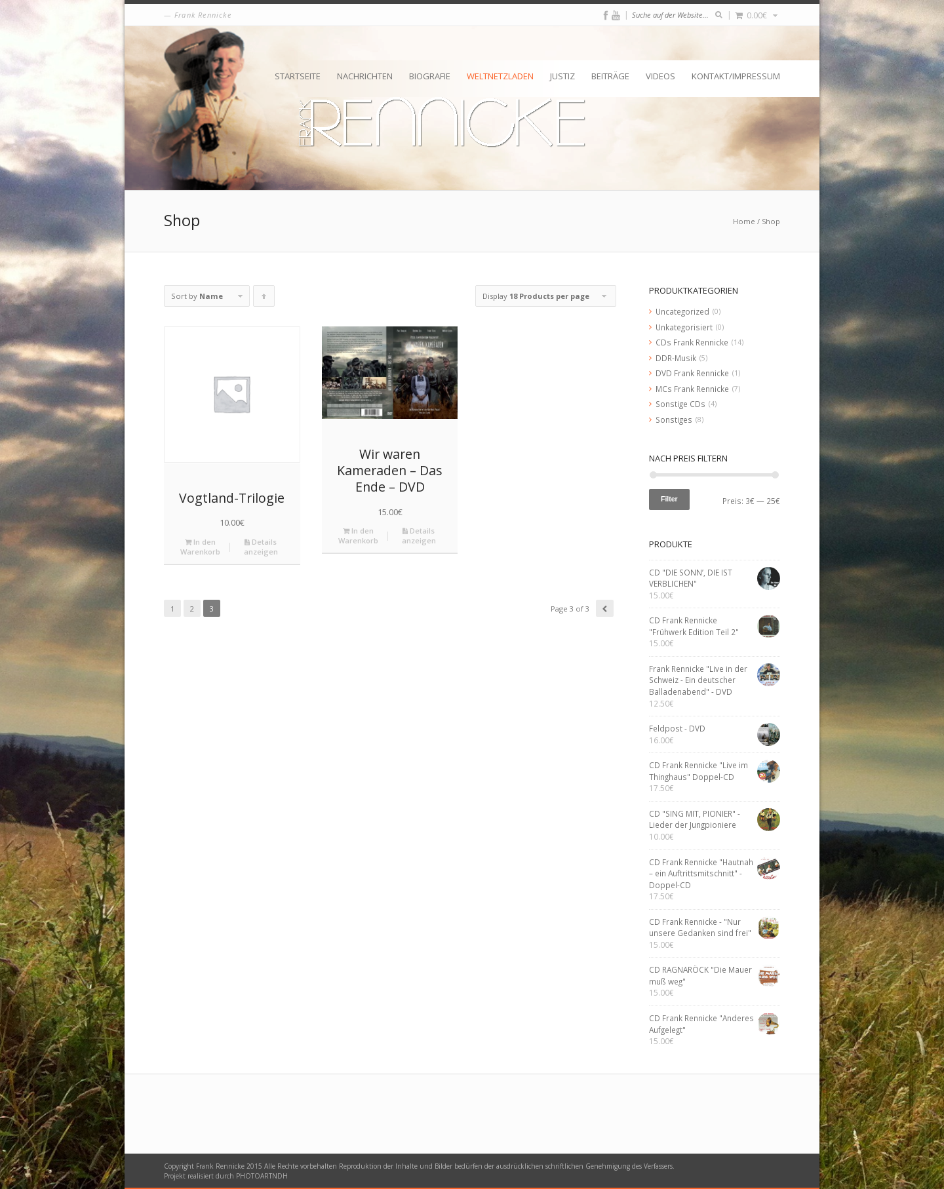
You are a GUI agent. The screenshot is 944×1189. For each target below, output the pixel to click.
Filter (669, 499)
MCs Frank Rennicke (692, 388)
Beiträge (610, 76)
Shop (771, 221)
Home (744, 221)
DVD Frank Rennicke (692, 373)
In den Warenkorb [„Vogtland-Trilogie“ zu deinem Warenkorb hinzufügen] (200, 546)
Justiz (562, 76)
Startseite (298, 76)
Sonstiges (674, 419)
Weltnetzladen (500, 76)
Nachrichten (365, 76)
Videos (660, 76)
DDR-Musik (676, 358)
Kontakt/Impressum (736, 76)
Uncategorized (682, 311)
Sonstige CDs (680, 404)
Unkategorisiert (684, 327)
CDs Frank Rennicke (692, 342)
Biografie (429, 76)
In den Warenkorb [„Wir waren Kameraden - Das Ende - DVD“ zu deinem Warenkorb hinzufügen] (358, 535)
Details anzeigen (261, 546)
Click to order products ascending (264, 299)
